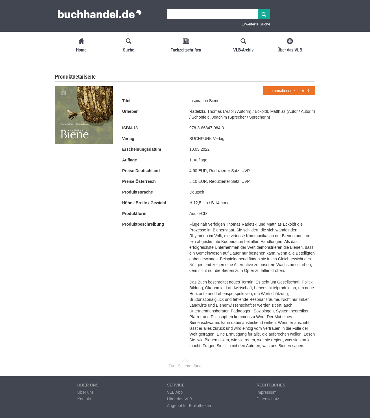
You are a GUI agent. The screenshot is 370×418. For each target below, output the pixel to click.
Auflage (129, 160)
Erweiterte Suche (256, 24)
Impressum (266, 392)
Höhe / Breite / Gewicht (144, 202)
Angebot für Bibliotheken (189, 405)
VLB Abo (175, 392)
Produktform (134, 213)
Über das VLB (179, 399)
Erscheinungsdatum (141, 149)
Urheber (130, 111)
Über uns (85, 392)
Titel (126, 100)
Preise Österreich (139, 181)
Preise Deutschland (141, 170)
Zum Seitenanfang (185, 366)
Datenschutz (267, 399)
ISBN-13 (130, 128)
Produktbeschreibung (143, 224)
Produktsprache (137, 192)
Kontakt (84, 399)
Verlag (128, 138)
